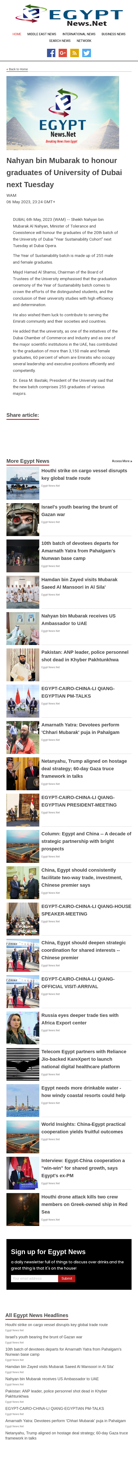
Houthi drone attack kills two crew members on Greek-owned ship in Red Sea (84, 1204)
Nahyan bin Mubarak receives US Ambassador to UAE (52, 1379)
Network (84, 41)
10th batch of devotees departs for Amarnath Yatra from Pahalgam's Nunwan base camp (79, 551)
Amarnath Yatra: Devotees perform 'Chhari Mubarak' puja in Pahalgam (65, 1421)
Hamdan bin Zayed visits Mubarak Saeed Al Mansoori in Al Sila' (59, 1367)
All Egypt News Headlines (36, 1315)
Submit (67, 1278)
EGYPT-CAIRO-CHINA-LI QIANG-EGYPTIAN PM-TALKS (54, 1408)
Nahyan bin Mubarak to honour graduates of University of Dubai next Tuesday (64, 172)
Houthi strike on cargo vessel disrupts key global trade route (56, 1325)
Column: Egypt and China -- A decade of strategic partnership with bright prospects (86, 841)
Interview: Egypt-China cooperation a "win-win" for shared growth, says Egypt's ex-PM (83, 1168)
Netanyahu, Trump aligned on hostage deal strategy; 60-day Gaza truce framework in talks (84, 768)
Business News (114, 34)
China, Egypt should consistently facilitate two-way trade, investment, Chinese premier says (81, 877)
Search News (60, 41)
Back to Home (17, 69)
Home (17, 34)
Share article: (22, 415)
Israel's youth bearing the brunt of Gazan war (43, 1337)
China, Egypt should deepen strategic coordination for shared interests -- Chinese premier (83, 950)
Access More (121, 461)
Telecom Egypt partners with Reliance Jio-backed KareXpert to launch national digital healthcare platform (83, 1059)
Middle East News (41, 34)
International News (79, 34)
